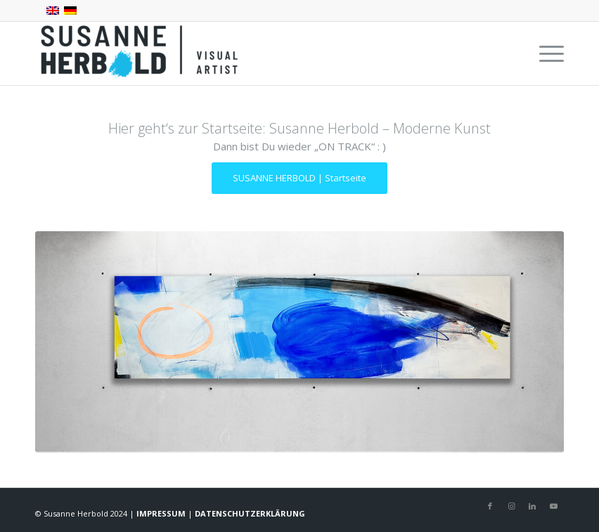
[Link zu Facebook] (490, 506)
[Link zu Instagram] (511, 506)
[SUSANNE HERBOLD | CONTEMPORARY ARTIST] (140, 53)
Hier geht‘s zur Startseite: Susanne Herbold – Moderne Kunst (299, 128)
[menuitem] (544, 53)
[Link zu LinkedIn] (532, 506)
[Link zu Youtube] (553, 506)
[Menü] (544, 53)
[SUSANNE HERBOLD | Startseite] (299, 178)
